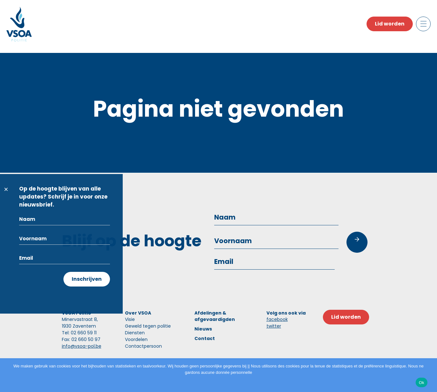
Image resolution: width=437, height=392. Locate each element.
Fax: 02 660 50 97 (81, 339)
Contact (204, 338)
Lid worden (389, 23)
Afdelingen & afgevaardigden (214, 316)
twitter (273, 326)
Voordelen (136, 339)
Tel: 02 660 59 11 (79, 333)
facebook (277, 319)
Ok (421, 382)
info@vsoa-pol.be (81, 346)
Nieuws (203, 329)
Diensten (135, 333)
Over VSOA (138, 313)
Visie (130, 319)
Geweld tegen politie (148, 326)
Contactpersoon (143, 346)
